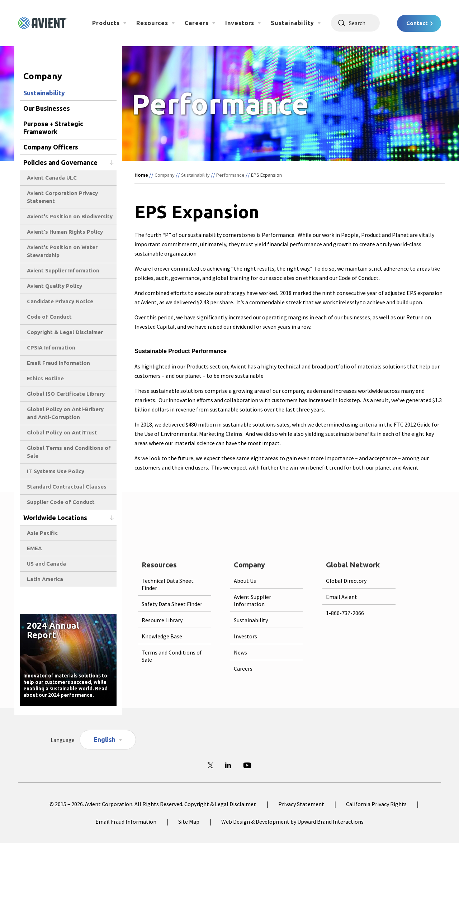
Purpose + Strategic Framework (53, 127)
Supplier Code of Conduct (61, 502)
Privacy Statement (301, 804)
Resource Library (162, 620)
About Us (245, 580)
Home (141, 175)
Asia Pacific (42, 533)
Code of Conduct (49, 317)
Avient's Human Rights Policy (65, 232)
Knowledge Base (162, 636)
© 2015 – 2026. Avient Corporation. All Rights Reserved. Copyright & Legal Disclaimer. (152, 804)
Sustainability (292, 23)
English (104, 739)
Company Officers (50, 147)
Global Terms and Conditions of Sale (69, 452)
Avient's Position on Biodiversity (70, 216)
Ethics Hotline (45, 378)
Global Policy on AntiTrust (62, 432)
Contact (417, 23)
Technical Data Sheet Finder (168, 584)
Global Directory (346, 580)
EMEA (34, 548)
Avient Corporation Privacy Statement (62, 197)
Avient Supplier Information (63, 270)
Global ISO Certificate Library (66, 394)
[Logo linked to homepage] (42, 23)
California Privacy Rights (376, 804)
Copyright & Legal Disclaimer (65, 332)
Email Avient (341, 596)
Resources (152, 23)
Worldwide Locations (55, 517)
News (240, 652)
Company (165, 175)
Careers (197, 23)
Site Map (188, 821)
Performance (230, 175)
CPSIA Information (51, 347)
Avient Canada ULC (52, 178)
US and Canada (46, 564)
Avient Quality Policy (54, 286)
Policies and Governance (60, 162)
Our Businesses (46, 108)
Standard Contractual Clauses (67, 487)
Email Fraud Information (58, 363)
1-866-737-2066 (345, 613)
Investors (239, 23)
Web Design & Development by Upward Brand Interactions (292, 821)
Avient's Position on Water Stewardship (62, 251)
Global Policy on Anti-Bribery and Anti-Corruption (65, 413)
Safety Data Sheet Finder (172, 604)
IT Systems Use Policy (55, 471)
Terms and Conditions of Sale (172, 656)
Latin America (45, 579)
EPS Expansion (266, 175)
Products (106, 23)
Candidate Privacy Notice (60, 301)
